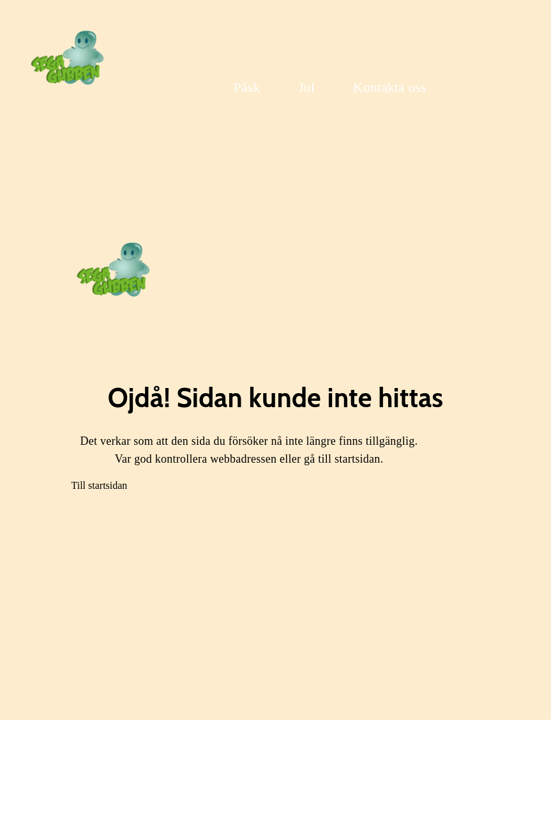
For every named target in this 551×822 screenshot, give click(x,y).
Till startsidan (100, 485)
